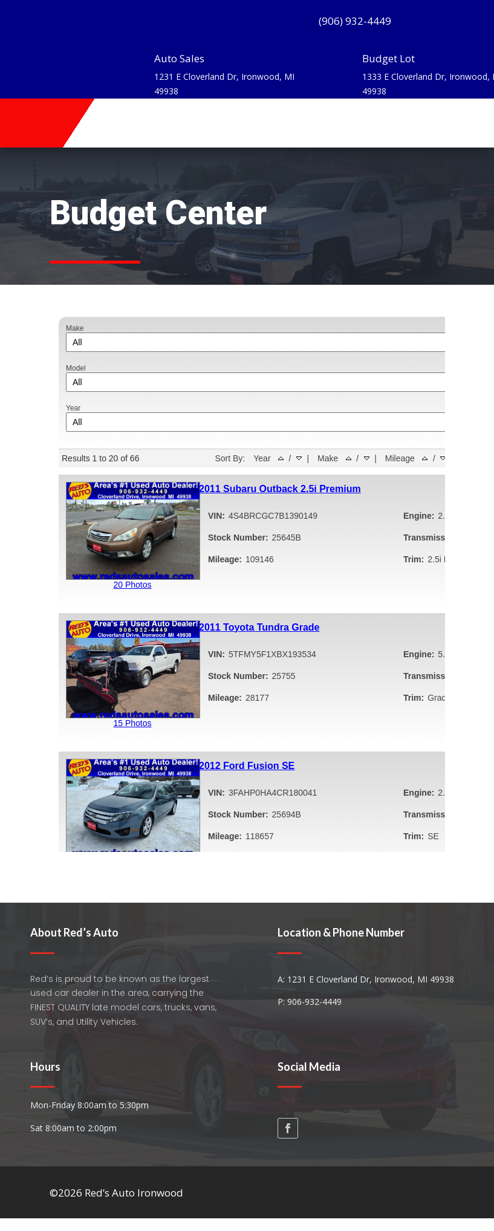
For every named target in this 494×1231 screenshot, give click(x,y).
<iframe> (247, 580)
